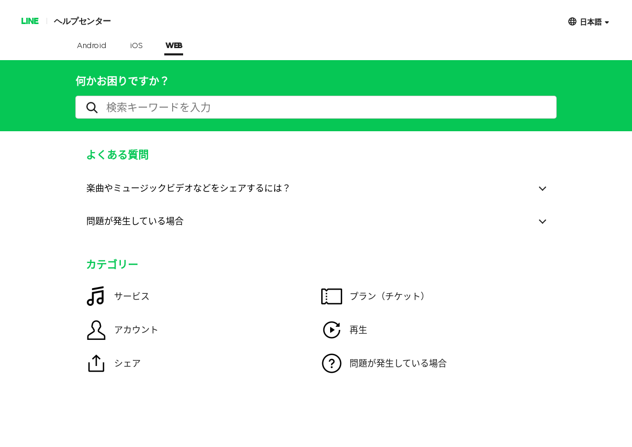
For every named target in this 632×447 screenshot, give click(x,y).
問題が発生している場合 (135, 220)
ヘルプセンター (82, 20)
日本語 (591, 21)
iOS (136, 46)
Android (92, 46)
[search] (316, 107)
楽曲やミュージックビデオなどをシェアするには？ (188, 187)
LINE (29, 20)
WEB (173, 46)
